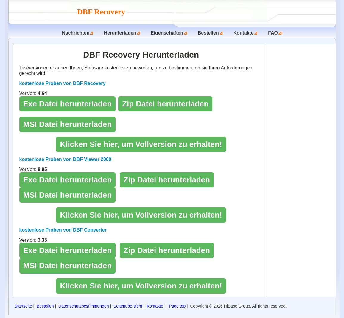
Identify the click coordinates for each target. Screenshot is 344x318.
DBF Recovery (102, 11)
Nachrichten (75, 32)
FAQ (273, 32)
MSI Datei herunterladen (67, 124)
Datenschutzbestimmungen (83, 306)
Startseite (23, 306)
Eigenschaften (167, 32)
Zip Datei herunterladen (165, 103)
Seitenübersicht (127, 306)
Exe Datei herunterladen (67, 103)
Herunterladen (120, 32)
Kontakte (243, 32)
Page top (177, 306)
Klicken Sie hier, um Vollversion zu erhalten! (141, 144)
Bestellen (208, 32)
